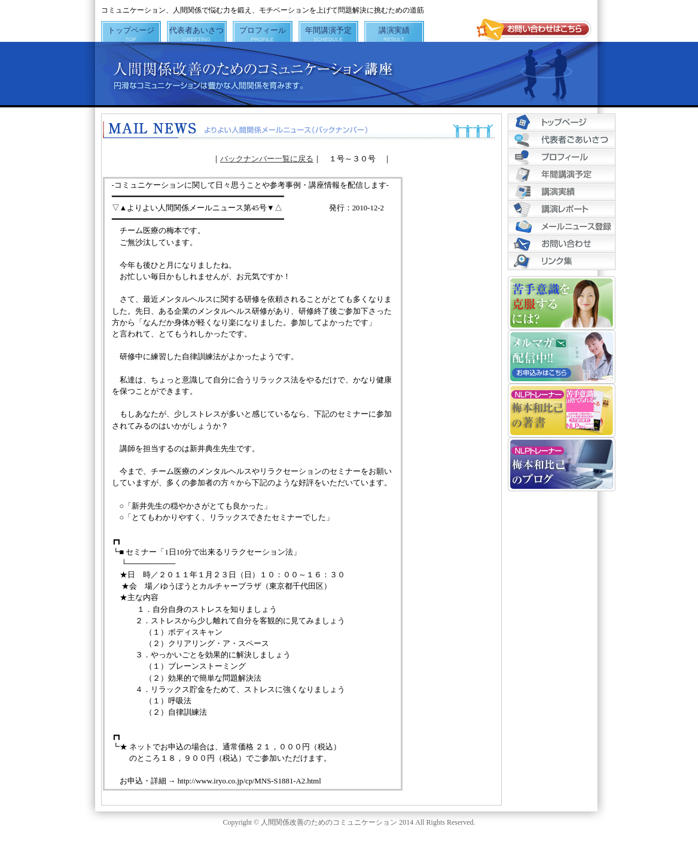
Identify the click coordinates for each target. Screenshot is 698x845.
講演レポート (561, 209)
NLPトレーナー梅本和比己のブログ (561, 464)
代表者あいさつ (196, 34)
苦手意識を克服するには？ (561, 303)
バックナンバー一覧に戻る (266, 159)
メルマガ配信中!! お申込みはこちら (561, 357)
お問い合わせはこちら (534, 30)
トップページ (131, 34)
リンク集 (561, 261)
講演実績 (394, 34)
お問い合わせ (561, 244)
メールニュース (561, 226)
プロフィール (262, 34)
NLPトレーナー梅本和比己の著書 (561, 410)
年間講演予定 (328, 34)
